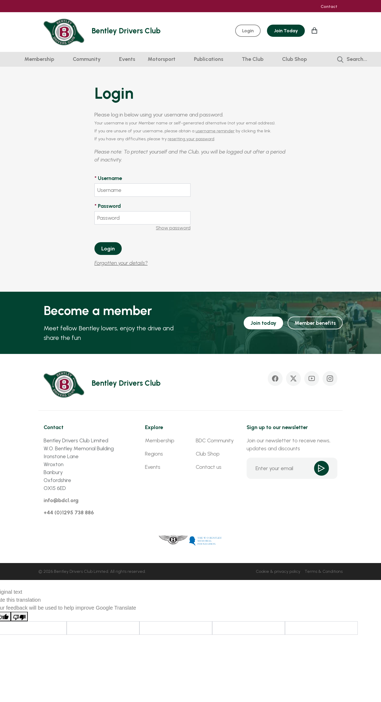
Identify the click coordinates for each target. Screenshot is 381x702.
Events (127, 59)
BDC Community (215, 440)
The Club (253, 59)
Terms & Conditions (324, 571)
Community (87, 59)
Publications (208, 59)
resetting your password (191, 138)
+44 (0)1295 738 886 (69, 512)
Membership (39, 59)
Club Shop (294, 59)
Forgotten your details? (121, 263)
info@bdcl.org (61, 500)
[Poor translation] (19, 616)
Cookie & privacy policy (278, 571)
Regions (154, 454)
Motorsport (161, 59)
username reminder (215, 130)
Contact (329, 6)
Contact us (208, 467)
